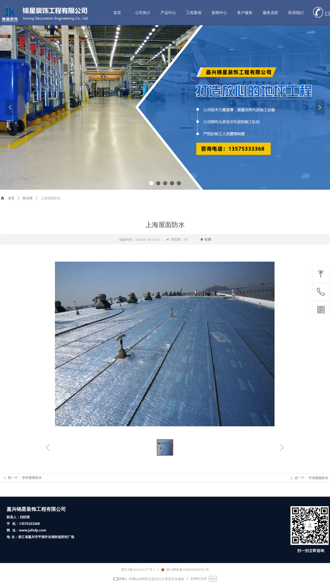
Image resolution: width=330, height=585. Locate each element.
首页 (11, 198)
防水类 (28, 198)
